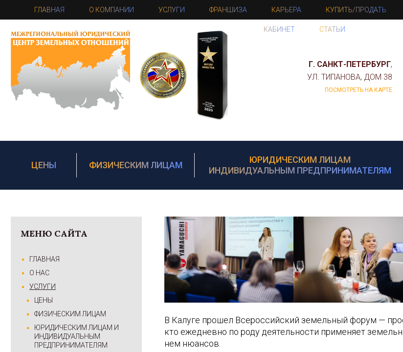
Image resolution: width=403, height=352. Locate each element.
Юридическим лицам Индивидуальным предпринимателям (300, 165)
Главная (49, 10)
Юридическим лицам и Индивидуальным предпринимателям (76, 336)
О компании (111, 10)
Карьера (286, 10)
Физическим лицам (135, 165)
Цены (43, 165)
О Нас (39, 273)
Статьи (332, 29)
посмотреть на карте (358, 90)
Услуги (171, 10)
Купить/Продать (356, 10)
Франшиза (228, 10)
